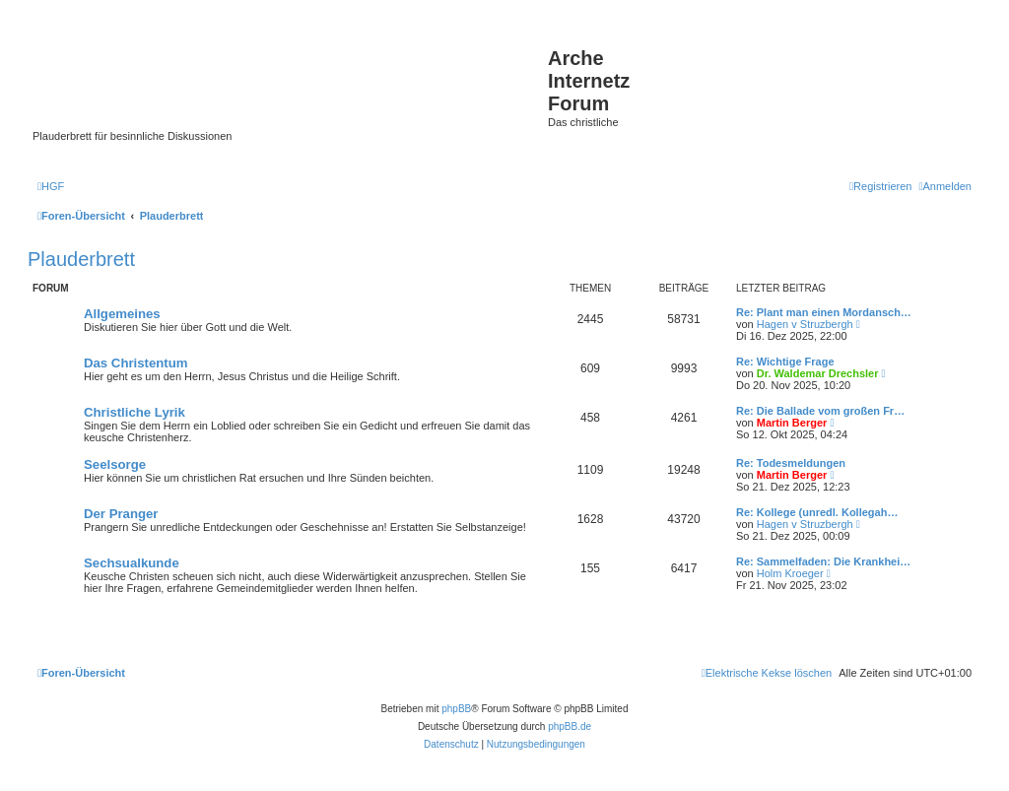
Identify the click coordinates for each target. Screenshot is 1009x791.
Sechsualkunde (131, 563)
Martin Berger (792, 422)
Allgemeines (122, 313)
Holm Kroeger (790, 573)
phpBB (456, 708)
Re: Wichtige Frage (785, 361)
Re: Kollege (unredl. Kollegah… (817, 512)
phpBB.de (569, 726)
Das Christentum (136, 363)
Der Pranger (121, 513)
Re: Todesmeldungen (790, 463)
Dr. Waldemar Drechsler (818, 373)
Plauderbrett (81, 259)
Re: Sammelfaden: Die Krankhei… (823, 561)
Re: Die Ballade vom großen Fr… (820, 411)
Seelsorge (115, 464)
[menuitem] (50, 186)
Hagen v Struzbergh (805, 324)
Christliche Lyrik (134, 412)
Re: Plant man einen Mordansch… (823, 312)
